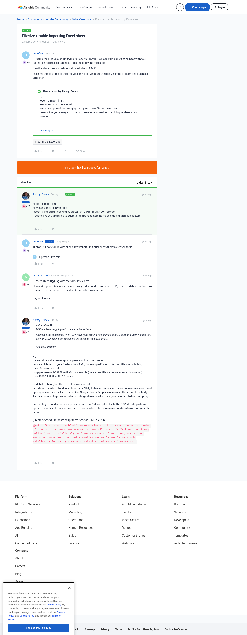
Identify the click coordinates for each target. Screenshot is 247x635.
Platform (21, 496)
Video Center (130, 520)
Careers (20, 566)
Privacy (105, 629)
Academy (135, 7)
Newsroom (22, 589)
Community (35, 19)
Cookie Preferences (176, 629)
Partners (180, 504)
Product (73, 504)
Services (180, 512)
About (19, 558)
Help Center (153, 7)
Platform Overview (27, 504)
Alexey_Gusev (41, 194)
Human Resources (80, 528)
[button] (197, 7)
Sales (72, 535)
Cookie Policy (54, 621)
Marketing (75, 512)
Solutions (74, 496)
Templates (181, 535)
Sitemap (90, 629)
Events (122, 7)
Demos (126, 528)
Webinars (128, 543)
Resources (181, 496)
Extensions (22, 520)
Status (19, 582)
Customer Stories (133, 535)
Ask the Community (56, 19)
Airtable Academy (134, 504)
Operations (75, 520)
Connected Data (26, 543)
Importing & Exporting (47, 141)
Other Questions (81, 19)
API (77, 629)
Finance (73, 543)
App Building (23, 528)
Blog (18, 574)
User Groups (85, 7)
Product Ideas (105, 7)
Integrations (23, 512)
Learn (126, 496)
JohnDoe (38, 53)
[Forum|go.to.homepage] (34, 7)
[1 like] (46, 257)
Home (20, 19)
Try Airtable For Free (28, 597)
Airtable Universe (185, 543)
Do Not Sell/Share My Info (143, 629)
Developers (181, 520)
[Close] (69, 605)
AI (16, 535)
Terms (118, 629)
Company (21, 550)
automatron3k (41, 275)
